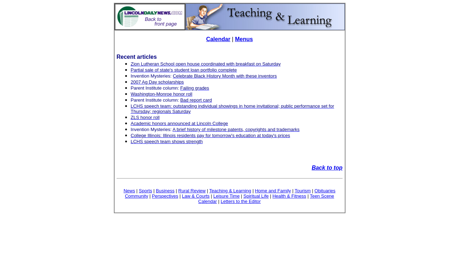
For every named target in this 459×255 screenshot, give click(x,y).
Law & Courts (196, 196)
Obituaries (324, 190)
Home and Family (273, 190)
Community (136, 196)
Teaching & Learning (230, 190)
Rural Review (191, 190)
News (129, 190)
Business (165, 190)
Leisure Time (226, 196)
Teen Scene (322, 196)
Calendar (218, 39)
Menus (244, 39)
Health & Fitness (289, 196)
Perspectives (165, 196)
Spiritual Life (256, 196)
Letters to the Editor (241, 201)
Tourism (303, 190)
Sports (145, 190)
